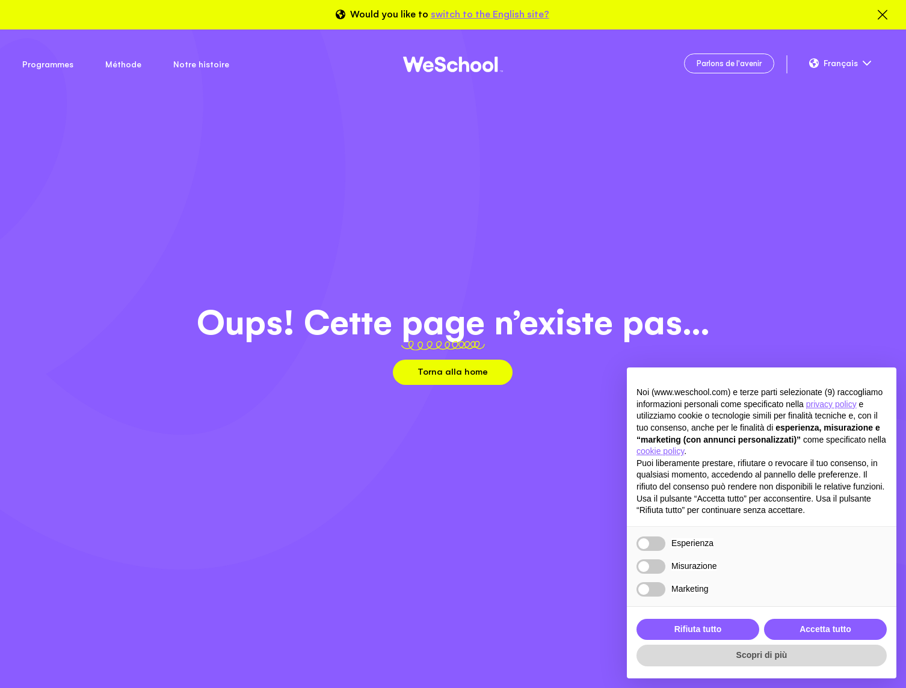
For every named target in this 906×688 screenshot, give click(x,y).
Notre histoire (201, 64)
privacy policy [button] (831, 404)
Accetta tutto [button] (825, 629)
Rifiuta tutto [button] (698, 629)
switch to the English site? (490, 14)
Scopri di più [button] (761, 655)
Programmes (47, 64)
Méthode (123, 64)
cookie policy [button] (660, 451)
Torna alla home (453, 371)
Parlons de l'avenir (729, 63)
